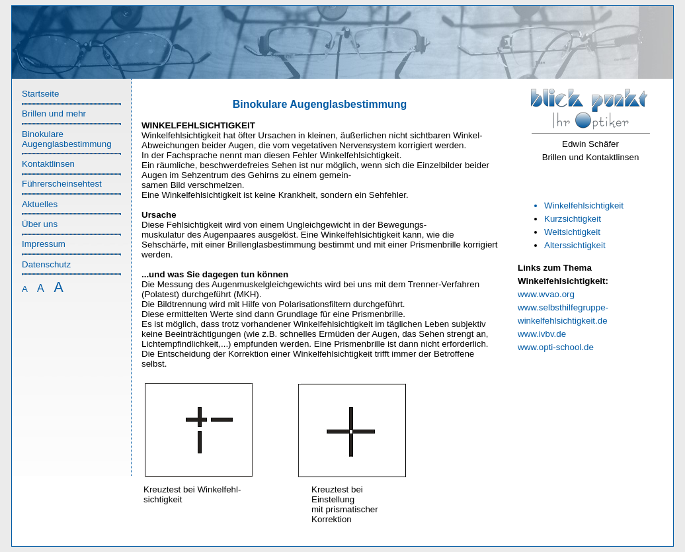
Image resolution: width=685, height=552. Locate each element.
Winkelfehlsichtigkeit (584, 205)
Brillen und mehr (54, 113)
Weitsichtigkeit (572, 232)
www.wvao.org (546, 294)
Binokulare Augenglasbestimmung (67, 139)
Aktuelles (40, 204)
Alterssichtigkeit (575, 245)
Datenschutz (46, 264)
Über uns (40, 224)
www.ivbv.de (542, 334)
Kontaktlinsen (48, 164)
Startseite (40, 94)
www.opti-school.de (556, 347)
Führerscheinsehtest (62, 184)
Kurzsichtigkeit (572, 219)
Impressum (43, 244)
